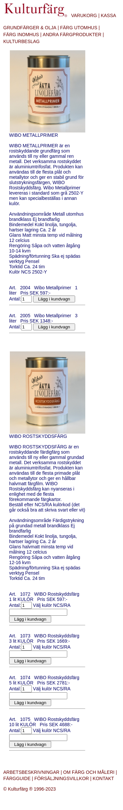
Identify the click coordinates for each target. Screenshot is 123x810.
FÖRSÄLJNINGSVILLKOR (61, 778)
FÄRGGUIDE (17, 778)
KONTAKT (103, 778)
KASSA (108, 15)
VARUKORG (84, 15)
